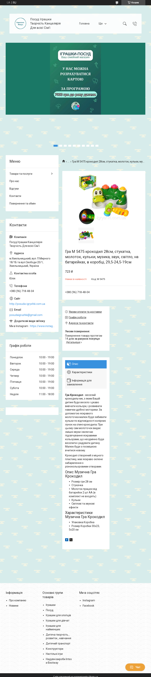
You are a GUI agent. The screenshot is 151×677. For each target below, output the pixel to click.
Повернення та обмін (22, 203)
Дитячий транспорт (58, 643)
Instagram (89, 600)
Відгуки (14, 188)
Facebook (88, 605)
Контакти (15, 195)
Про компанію (17, 600)
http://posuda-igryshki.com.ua (27, 303)
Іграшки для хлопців (58, 615)
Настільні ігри (54, 653)
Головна (84, 23)
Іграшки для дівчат (57, 620)
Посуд (49, 610)
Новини (13, 605)
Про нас (14, 181)
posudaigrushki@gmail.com (25, 314)
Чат (135, 667)
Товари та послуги (20, 173)
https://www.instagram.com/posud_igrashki (42, 326)
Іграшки (50, 604)
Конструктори (54, 648)
